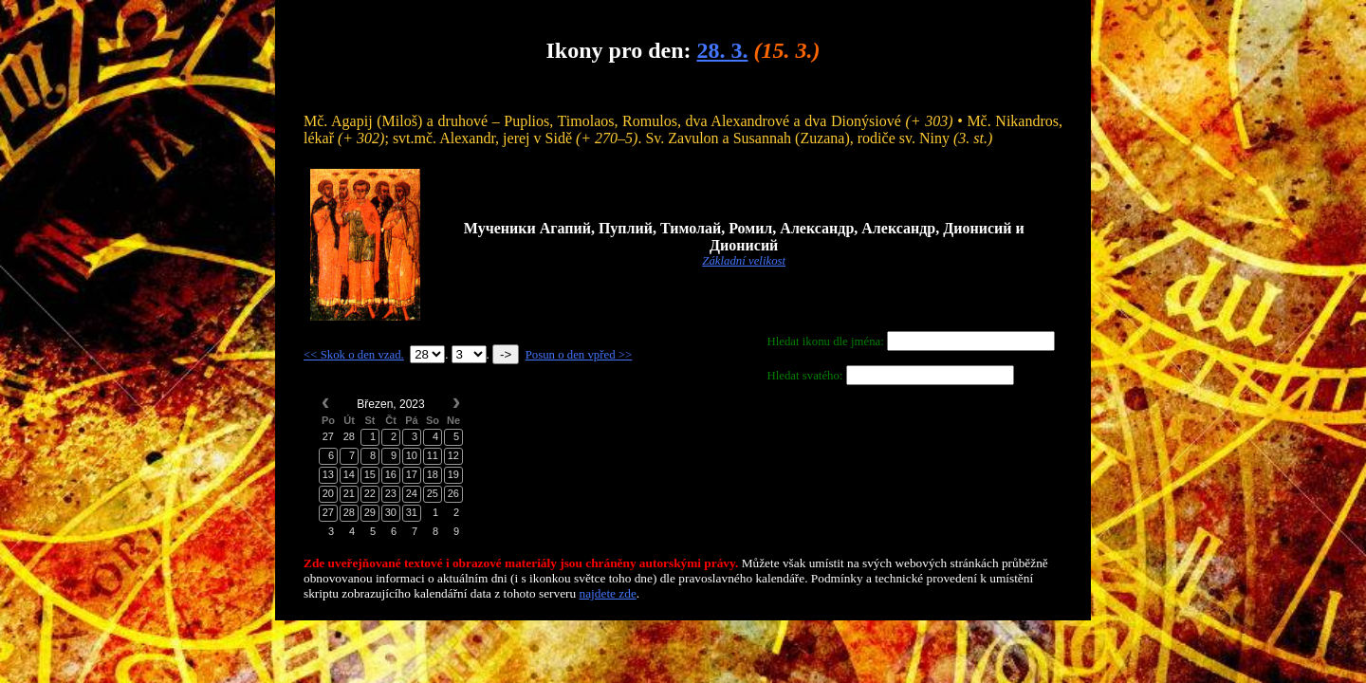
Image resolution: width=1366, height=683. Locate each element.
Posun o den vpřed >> (579, 354)
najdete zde (608, 593)
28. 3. (722, 50)
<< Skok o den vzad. (354, 354)
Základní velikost (743, 261)
